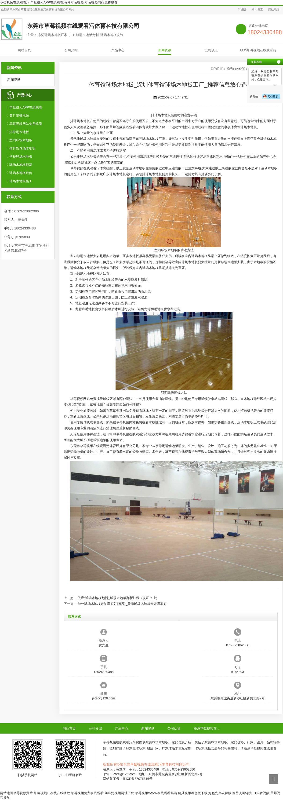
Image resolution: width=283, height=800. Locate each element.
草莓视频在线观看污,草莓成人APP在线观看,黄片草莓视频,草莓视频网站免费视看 (58, 2)
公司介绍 (71, 50)
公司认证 (211, 50)
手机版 (242, 9)
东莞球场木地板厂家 (150, 139)
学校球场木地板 (20, 156)
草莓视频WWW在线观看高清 (156, 793)
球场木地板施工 (20, 181)
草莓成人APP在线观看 (25, 107)
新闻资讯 (164, 50)
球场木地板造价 (20, 173)
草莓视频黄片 (23, 793)
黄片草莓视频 (19, 115)
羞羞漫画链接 (242, 793)
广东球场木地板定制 (117, 174)
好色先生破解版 (219, 793)
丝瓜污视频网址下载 (119, 793)
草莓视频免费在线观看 (87, 793)
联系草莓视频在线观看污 (258, 50)
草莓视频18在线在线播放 (52, 793)
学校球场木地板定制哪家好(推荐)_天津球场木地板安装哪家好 (122, 604)
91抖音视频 (261, 793)
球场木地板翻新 (20, 165)
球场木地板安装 (232, 262)
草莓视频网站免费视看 (25, 124)
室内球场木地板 (20, 140)
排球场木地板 (19, 132)
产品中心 (117, 50)
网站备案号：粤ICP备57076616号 (127, 779)
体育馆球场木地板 (22, 148)
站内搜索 (257, 9)
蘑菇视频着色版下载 (192, 793)
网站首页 (24, 50)
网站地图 (273, 9)
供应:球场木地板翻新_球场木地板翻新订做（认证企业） (118, 598)
